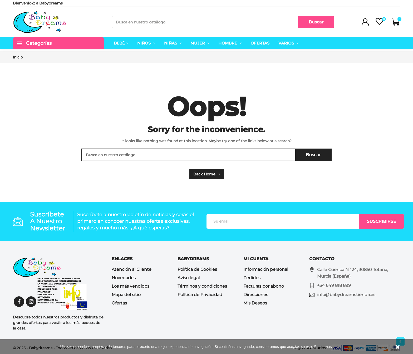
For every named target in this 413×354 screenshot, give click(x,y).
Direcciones (255, 294)
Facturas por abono (263, 286)
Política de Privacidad (200, 294)
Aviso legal (189, 277)
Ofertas (119, 303)
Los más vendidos (130, 286)
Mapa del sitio (126, 294)
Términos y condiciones (202, 286)
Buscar (316, 21)
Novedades (124, 277)
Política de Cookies (197, 269)
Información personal (265, 269)
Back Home (206, 174)
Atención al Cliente (131, 269)
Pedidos (251, 277)
